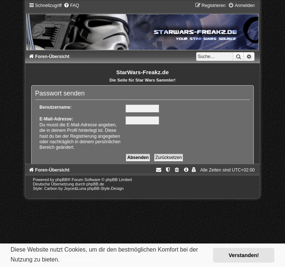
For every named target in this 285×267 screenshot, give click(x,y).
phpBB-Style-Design (105, 188)
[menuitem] (71, 5)
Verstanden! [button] (244, 255)
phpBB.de (95, 184)
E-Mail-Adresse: (56, 119)
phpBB (61, 179)
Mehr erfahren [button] (81, 259)
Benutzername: (56, 107)
